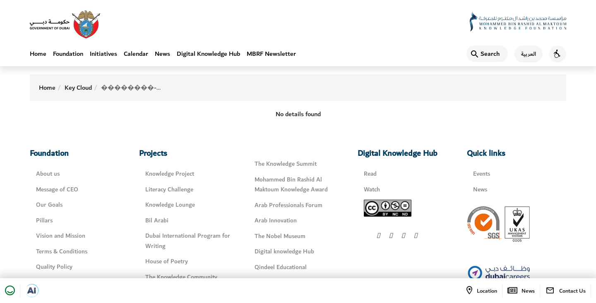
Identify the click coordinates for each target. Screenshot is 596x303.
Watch (372, 189)
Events (481, 174)
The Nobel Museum (280, 236)
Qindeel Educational (281, 267)
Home (38, 53)
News (162, 53)
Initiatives (103, 53)
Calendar (136, 53)
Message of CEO (57, 189)
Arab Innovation (276, 220)
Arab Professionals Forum (288, 205)
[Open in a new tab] (31, 290)
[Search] (487, 53)
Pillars (44, 220)
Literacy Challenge (169, 189)
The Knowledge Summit (286, 164)
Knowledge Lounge (170, 205)
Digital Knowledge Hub (208, 53)
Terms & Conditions (61, 251)
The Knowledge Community (181, 277)
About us (48, 174)
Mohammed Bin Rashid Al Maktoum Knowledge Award (291, 184)
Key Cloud (78, 87)
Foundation (68, 53)
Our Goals (49, 205)
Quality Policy (54, 267)
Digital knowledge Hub (284, 251)
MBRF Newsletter (271, 53)
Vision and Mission (60, 236)
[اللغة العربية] (525, 53)
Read (370, 174)
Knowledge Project (169, 174)
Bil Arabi (156, 220)
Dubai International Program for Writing (187, 241)
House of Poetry (166, 261)
